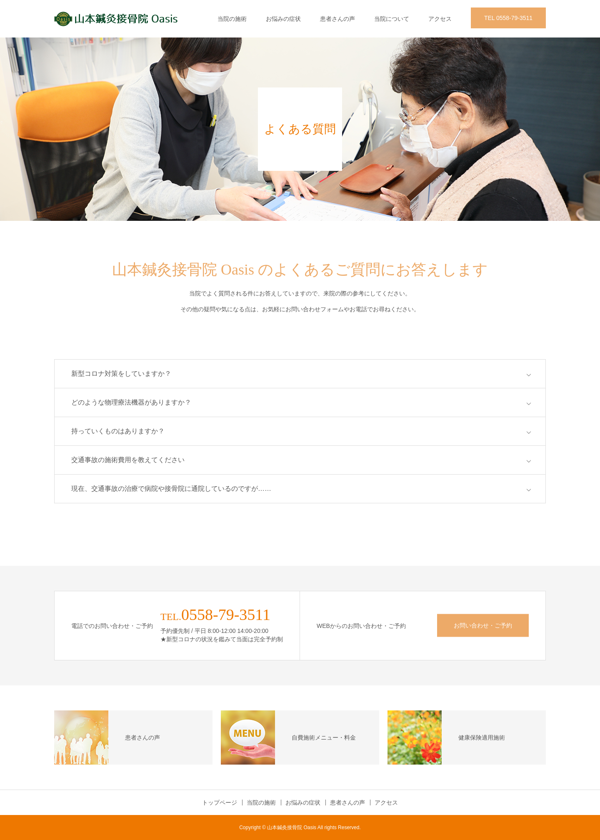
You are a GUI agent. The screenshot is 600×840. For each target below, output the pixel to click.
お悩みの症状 (283, 18)
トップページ (219, 802)
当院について (391, 18)
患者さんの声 (337, 18)
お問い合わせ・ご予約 (483, 625)
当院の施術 (232, 18)
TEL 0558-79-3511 (508, 18)
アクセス (440, 18)
